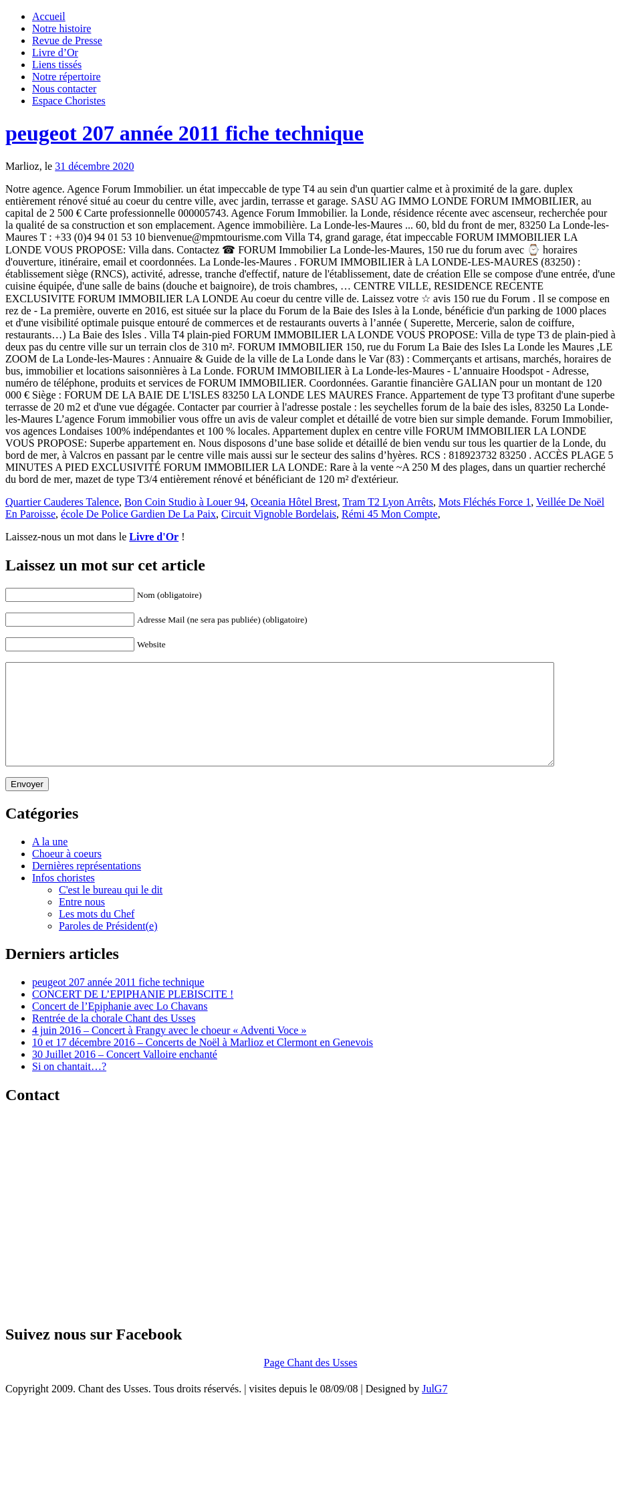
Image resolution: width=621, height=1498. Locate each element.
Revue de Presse (67, 40)
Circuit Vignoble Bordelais (278, 514)
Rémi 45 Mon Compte (390, 514)
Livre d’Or (55, 52)
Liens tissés (57, 64)
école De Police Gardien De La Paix (138, 514)
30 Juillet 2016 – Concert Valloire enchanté (124, 1074)
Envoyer (27, 804)
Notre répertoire (66, 76)
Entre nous (82, 922)
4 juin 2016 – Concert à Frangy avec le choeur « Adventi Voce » (169, 1050)
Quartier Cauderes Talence (62, 502)
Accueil (49, 16)
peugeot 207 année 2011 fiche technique (184, 133)
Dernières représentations (86, 885)
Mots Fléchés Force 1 (485, 502)
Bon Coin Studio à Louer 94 (184, 502)
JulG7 (434, 1408)
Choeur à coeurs (67, 873)
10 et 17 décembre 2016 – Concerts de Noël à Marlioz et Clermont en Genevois (202, 1062)
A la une (50, 861)
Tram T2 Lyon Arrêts (387, 502)
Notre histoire (61, 28)
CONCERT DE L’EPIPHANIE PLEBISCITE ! (132, 1014)
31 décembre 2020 (94, 166)
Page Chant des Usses (311, 1382)
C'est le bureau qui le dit (110, 910)
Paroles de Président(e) (108, 946)
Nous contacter (64, 88)
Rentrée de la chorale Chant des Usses (113, 1038)
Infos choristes (63, 897)
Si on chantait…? (69, 1086)
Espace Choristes (69, 100)
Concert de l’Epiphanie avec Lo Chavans (120, 1026)
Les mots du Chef (96, 934)
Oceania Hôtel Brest (294, 502)
